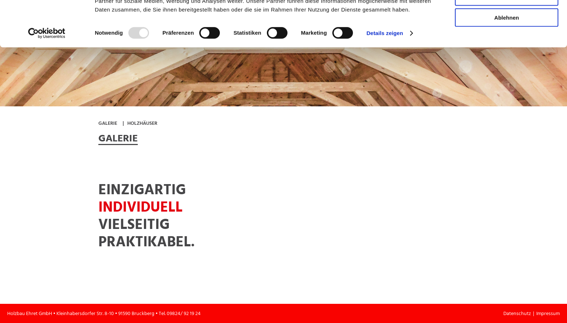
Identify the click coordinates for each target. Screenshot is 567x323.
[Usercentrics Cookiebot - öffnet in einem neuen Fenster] (46, 76)
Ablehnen (506, 60)
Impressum (548, 313)
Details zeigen (384, 76)
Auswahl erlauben (506, 39)
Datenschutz (518, 313)
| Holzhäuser (140, 123)
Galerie (107, 123)
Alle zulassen (506, 18)
